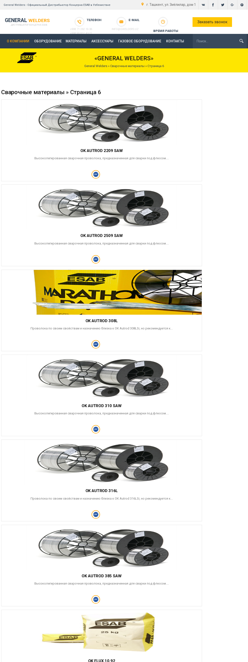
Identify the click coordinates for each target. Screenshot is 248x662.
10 (32, 481)
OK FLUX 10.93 (116, 321)
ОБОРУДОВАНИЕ (48, 41)
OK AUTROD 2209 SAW (37, 149)
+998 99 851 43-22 (91, 28)
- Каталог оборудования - (162, 617)
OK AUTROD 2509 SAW (115, 149)
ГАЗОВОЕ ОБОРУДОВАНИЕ (139, 41)
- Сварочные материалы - (162, 623)
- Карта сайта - (162, 635)
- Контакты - (162, 629)
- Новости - (162, 611)
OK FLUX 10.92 (37, 321)
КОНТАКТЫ (175, 41)
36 (40, 481)
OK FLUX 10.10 (194, 407)
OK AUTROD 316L (116, 235)
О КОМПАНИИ (18, 41)
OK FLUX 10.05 (116, 407)
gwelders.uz (236, 655)
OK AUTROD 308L (194, 149)
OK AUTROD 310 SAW (37, 235)
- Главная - (162, 599)
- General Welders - (162, 605)
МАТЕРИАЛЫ (76, 41)
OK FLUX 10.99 (37, 407)
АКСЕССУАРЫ (102, 41)
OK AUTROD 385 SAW (194, 235)
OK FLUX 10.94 (194, 321)
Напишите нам (104, 617)
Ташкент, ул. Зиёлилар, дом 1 (216, 618)
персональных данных (186, 534)
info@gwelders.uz (134, 24)
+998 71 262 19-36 (91, 24)
